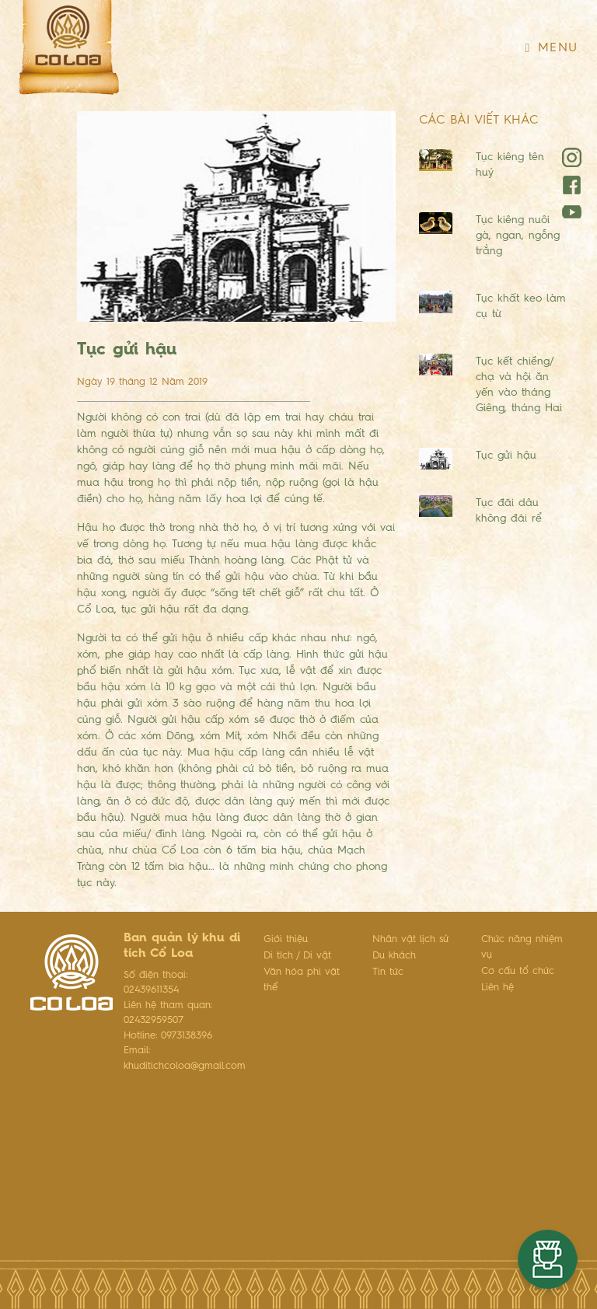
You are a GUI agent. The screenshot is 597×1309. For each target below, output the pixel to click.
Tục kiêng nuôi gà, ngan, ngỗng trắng (518, 236)
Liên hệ (497, 988)
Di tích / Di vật (297, 956)
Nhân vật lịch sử (410, 939)
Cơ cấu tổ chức (517, 971)
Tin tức (387, 972)
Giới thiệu (286, 939)
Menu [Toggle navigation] (551, 48)
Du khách (394, 956)
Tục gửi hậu (506, 455)
